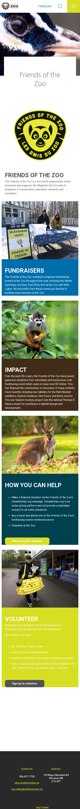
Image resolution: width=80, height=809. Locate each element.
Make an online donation (27, 541)
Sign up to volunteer (24, 683)
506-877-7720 (27, 776)
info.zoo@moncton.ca (27, 783)
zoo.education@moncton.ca (26, 789)
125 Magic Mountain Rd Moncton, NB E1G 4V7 (56, 778)
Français (45, 6)
